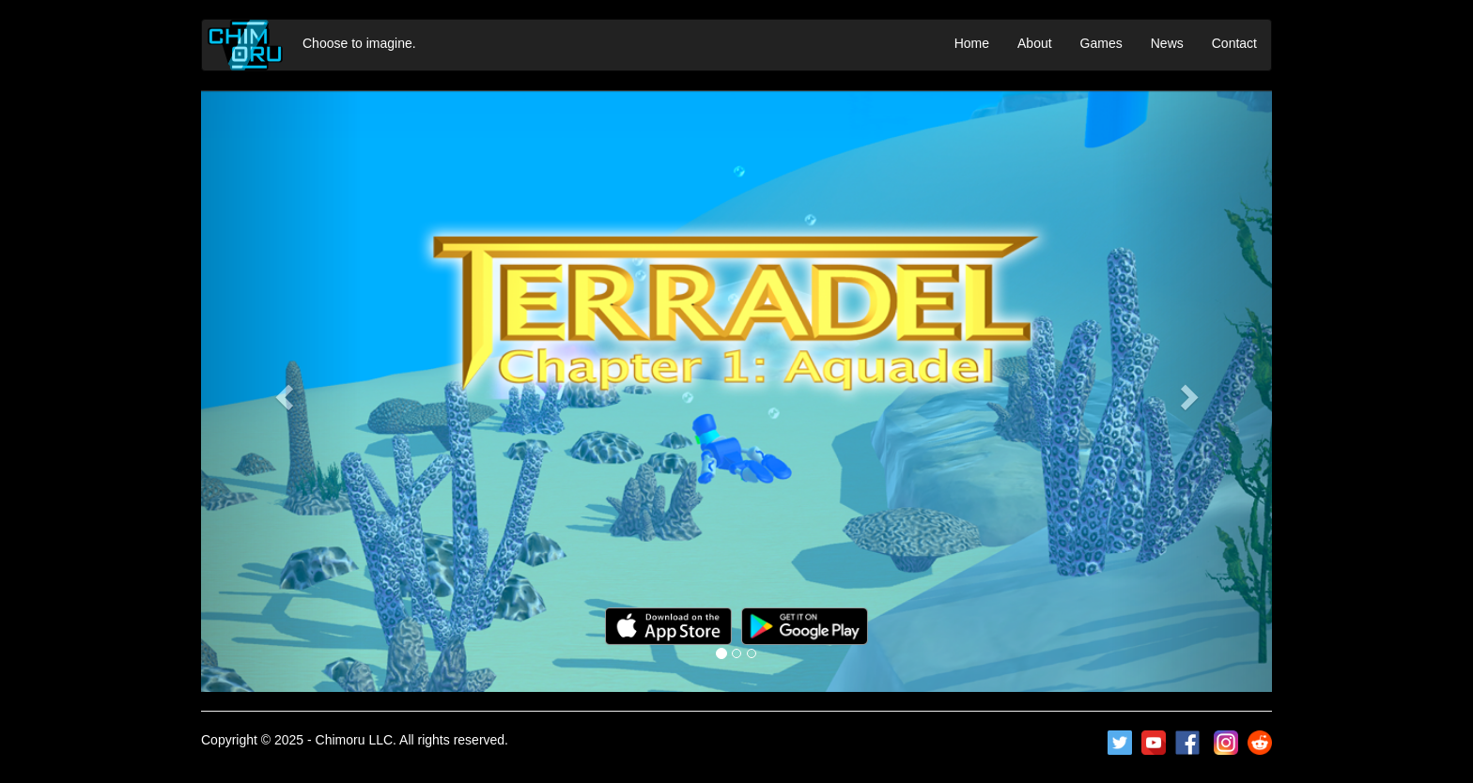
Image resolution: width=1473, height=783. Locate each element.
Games (1101, 43)
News (1167, 43)
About (1034, 43)
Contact (1234, 43)
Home (971, 43)
